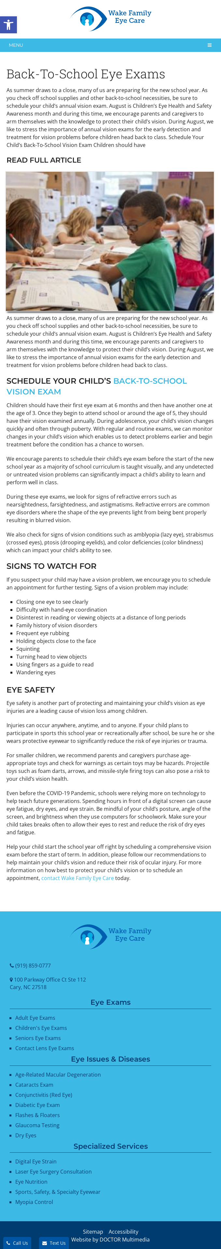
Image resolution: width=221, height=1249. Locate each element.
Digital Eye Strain (36, 1161)
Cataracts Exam (34, 1084)
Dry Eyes (25, 1135)
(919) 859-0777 (33, 965)
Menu (16, 45)
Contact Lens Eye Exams (44, 1048)
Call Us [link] (17, 1243)
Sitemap (93, 1231)
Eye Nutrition (31, 1181)
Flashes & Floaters (37, 1115)
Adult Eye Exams (35, 1017)
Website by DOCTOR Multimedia (110, 1239)
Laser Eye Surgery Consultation (53, 1171)
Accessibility (123, 1231)
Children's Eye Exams (41, 1028)
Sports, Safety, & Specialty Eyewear (58, 1191)
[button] (8, 24)
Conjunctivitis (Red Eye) (43, 1094)
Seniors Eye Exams (38, 1038)
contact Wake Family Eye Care (77, 878)
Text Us (54, 1243)
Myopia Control (34, 1202)
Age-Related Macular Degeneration (58, 1074)
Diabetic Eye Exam (37, 1105)
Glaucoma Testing (37, 1125)
